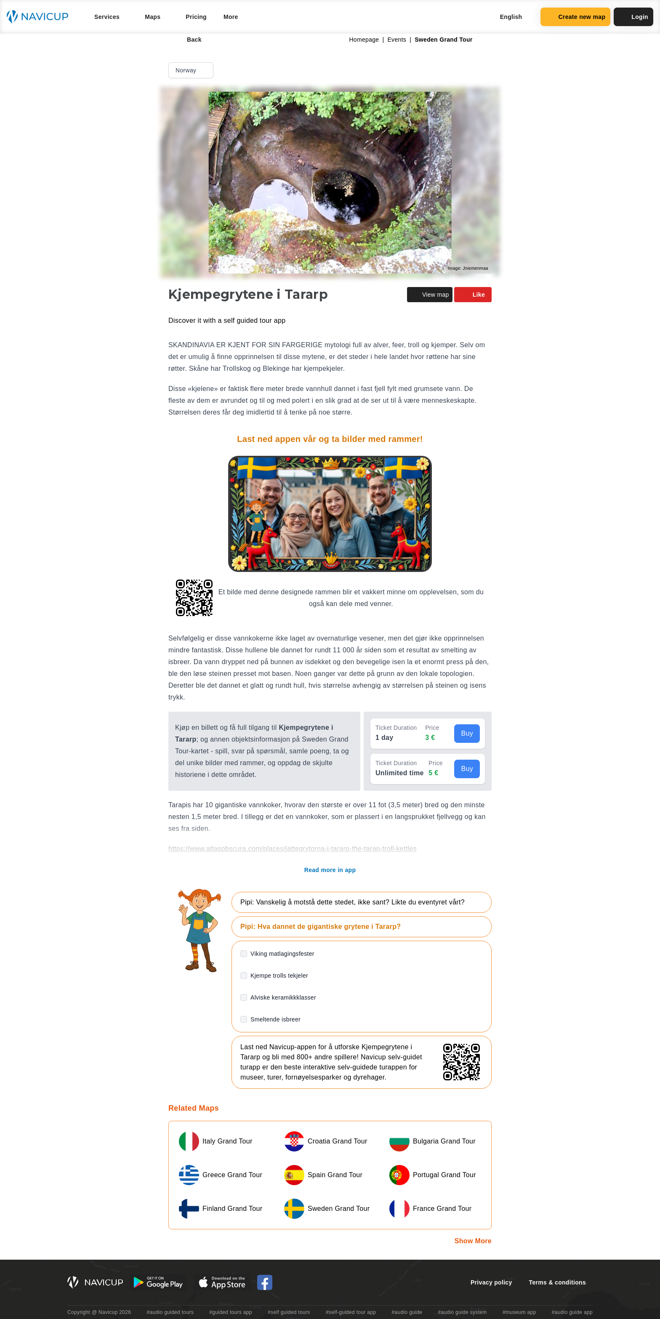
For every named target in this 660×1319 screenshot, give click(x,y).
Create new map (575, 17)
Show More (473, 1241)
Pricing (196, 16)
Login (633, 17)
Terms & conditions (557, 1282)
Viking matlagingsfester (282, 953)
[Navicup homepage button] (40, 17)
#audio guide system (462, 1312)
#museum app (519, 1312)
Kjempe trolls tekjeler (279, 975)
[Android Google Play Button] (158, 1282)
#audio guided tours (170, 1312)
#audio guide (407, 1312)
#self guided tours (289, 1312)
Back (188, 39)
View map (429, 294)
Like (473, 294)
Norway (192, 70)
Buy (467, 733)
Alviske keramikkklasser (283, 997)
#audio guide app (572, 1312)
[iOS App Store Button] (222, 1282)
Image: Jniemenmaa (468, 268)
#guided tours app (230, 1312)
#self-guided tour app (351, 1312)
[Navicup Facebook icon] (264, 1282)
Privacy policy (491, 1282)
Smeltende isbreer (275, 1019)
